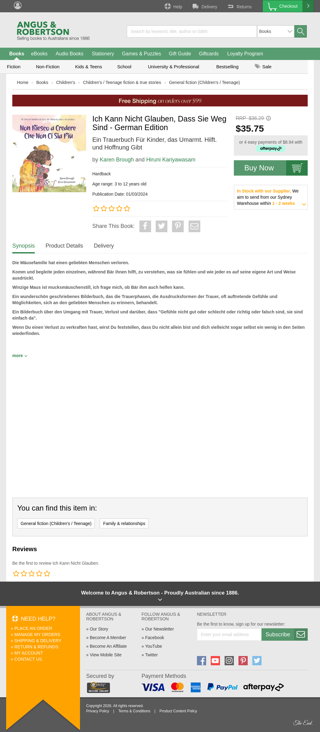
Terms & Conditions (134, 711)
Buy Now (276, 168)
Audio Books (69, 53)
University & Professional (173, 66)
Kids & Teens (88, 66)
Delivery (204, 6)
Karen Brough (117, 160)
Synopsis (23, 246)
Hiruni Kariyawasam (170, 160)
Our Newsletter (159, 629)
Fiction (13, 66)
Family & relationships (124, 523)
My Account (28, 652)
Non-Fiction (48, 66)
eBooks (39, 53)
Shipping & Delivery (38, 640)
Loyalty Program (245, 53)
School (124, 66)
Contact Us (28, 659)
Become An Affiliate (108, 646)
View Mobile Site (106, 654)
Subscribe (286, 634)
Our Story (99, 629)
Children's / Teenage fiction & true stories (122, 82)
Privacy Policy (97, 711)
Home (22, 82)
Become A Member (108, 637)
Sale (263, 66)
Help (172, 6)
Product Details (64, 246)
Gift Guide (180, 53)
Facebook (154, 637)
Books (16, 53)
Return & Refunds (36, 646)
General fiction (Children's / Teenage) (204, 82)
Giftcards (209, 53)
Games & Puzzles (141, 53)
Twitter (151, 654)
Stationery (103, 53)
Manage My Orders (37, 634)
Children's (65, 82)
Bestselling (227, 66)
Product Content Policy (178, 711)
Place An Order (33, 628)
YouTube (153, 646)
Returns (239, 6)
